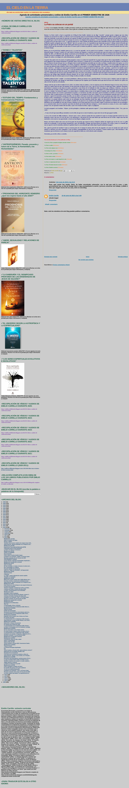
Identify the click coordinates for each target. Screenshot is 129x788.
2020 (4, 511)
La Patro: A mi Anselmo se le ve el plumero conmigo (17, 627)
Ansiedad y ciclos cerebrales (11, 593)
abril (5, 676)
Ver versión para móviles (86, 259)
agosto (6, 534)
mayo (6, 674)
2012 (4, 524)
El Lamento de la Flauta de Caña (12, 624)
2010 (4, 527)
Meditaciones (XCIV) (9, 571)
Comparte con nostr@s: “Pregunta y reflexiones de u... (17, 633)
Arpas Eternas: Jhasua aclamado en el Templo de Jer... (17, 544)
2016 (4, 517)
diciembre (7, 528)
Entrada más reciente (50, 256)
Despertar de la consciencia (11, 652)
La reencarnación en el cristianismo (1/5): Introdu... (16, 632)
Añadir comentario (51, 204)
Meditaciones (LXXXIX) (9, 608)
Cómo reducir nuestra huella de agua (13, 555)
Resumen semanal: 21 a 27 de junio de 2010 (15, 558)
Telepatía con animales (9, 576)
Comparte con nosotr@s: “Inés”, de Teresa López (16, 597)
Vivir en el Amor (8, 564)
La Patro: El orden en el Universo (12, 549)
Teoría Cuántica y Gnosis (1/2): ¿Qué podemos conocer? (18, 650)
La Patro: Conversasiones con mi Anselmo (14, 590)
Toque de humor (8, 572)
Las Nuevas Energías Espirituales (12, 647)
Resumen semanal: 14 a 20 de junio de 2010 (15, 598)
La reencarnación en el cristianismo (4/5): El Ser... (16, 613)
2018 (4, 514)
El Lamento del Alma (9, 617)
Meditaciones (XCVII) (9, 545)
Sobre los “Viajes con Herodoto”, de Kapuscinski (16, 570)
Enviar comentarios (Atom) (61, 265)
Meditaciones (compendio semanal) (13, 562)
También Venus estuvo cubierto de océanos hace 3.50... (18, 543)
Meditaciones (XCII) (9, 583)
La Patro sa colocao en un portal (12, 663)
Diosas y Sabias (8, 541)
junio (5, 537)
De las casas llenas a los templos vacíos (14, 629)
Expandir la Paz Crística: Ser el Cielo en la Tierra (16, 616)
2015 (4, 519)
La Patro (52, 172)
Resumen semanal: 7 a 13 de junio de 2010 (14, 635)
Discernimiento (8, 553)
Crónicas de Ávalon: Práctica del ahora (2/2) (15, 589)
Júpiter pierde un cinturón (10, 662)
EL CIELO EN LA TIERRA (27, 7)
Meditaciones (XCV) (9, 563)
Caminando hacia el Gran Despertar (13, 548)
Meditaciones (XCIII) (9, 578)
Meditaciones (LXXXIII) (9, 656)
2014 (4, 521)
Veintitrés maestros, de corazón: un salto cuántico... (17, 661)
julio (5, 536)
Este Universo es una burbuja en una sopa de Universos (18, 585)
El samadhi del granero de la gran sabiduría (15, 667)
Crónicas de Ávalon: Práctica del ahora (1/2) (15, 596)
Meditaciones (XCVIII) (9, 539)
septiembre (7, 533)
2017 (4, 516)
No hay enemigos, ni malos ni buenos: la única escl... (17, 566)
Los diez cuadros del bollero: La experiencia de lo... (17, 673)
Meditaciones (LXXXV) (9, 638)
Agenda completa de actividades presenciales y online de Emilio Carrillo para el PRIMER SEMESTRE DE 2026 (64, 17)
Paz (5, 648)
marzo (6, 677)
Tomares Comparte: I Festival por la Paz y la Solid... (17, 587)
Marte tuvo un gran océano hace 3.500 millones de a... (17, 579)
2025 (4, 503)
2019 (4, 513)
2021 (4, 510)
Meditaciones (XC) (8, 601)
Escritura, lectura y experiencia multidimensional (16, 581)
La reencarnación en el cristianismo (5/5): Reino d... (17, 606)
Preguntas (6, 574)
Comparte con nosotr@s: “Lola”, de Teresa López (16, 670)
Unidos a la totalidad (9, 552)
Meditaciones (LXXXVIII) (10, 614)
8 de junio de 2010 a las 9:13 (65, 182)
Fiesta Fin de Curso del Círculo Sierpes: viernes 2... (17, 594)
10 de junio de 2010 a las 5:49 (71, 195)
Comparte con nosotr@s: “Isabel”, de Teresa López (17, 556)
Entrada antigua (123, 256)
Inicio (87, 256)
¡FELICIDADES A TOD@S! (10, 559)
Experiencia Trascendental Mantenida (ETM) (15, 547)
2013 (4, 522)
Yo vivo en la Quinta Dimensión (12, 669)
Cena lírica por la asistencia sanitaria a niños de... (16, 654)
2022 (4, 508)
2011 (4, 525)
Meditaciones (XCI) (8, 591)
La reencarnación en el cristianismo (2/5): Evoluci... (17, 625)
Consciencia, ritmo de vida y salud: (13, 639)
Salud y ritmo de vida (9, 642)
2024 (4, 505)
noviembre (7, 530)
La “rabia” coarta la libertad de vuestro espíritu (15, 575)
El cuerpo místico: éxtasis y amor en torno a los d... (17, 631)
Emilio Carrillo (54, 195)
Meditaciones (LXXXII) (9, 665)
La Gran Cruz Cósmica (9, 586)
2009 (4, 682)
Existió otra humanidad (10, 610)
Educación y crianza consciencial (12, 623)
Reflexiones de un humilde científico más (14, 651)
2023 (4, 506)
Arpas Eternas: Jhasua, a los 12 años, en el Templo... (17, 655)
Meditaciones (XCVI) (9, 551)
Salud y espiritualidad (9, 640)
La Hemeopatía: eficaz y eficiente (12, 605)
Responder (52, 190)
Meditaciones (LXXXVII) (10, 621)
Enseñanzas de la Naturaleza (11, 602)
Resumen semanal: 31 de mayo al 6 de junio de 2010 (17, 671)
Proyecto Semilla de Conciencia (12, 568)
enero (6, 680)
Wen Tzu (6, 604)
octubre (6, 531)
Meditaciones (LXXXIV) (9, 644)
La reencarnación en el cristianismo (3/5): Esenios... (17, 619)
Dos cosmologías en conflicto (11, 567)
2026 (4, 502)
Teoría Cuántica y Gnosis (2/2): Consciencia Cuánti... (17, 643)
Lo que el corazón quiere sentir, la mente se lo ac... (16, 659)
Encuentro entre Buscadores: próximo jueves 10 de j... (17, 658)
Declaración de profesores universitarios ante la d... (17, 612)
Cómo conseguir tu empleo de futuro (13, 666)
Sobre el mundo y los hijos (10, 540)
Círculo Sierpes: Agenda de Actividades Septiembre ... (17, 560)
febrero (6, 679)
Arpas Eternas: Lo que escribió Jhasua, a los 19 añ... (17, 620)
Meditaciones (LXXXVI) (9, 628)
